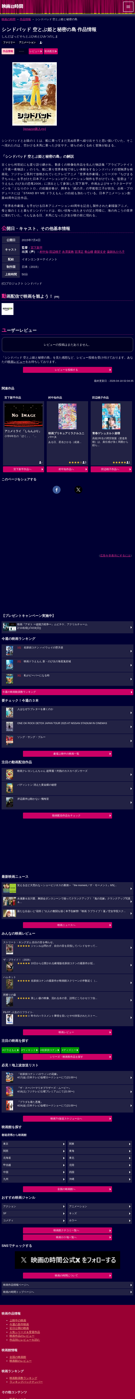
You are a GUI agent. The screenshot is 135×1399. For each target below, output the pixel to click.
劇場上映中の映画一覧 (66, 753)
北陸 (71, 1165)
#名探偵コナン (48, 1050)
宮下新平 (37, 247)
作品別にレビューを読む (25, 1339)
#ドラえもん (9, 1050)
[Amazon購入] (34, 129)
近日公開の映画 (19, 1328)
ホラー (73, 1220)
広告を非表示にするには (115, 555)
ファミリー (9, 42)
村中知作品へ (66, 469)
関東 (71, 1143)
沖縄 (71, 1179)
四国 (71, 1172)
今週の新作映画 (19, 1324)
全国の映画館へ (66, 1189)
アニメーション (27, 42)
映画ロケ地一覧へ (66, 1237)
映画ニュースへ (66, 925)
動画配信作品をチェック (66, 815)
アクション (9, 1206)
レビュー (34, 51)
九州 (5, 1179)
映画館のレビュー (21, 1360)
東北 (71, 1158)
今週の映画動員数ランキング (19, 691)
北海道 (7, 1158)
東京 (5, 1143)
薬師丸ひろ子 (116, 251)
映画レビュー (66, 1032)
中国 (5, 1172)
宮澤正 (79, 251)
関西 (5, 1151)
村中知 (44, 251)
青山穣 (88, 251)
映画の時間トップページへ (18, 1292)
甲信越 (7, 1165)
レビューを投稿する (66, 369)
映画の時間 (8, 19)
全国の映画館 (18, 1357)
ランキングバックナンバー (26, 1381)
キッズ (73, 1213)
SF (4, 1213)
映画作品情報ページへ (16, 1285)
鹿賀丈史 (100, 251)
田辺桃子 (55, 251)
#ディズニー (69, 1050)
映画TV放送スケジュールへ (66, 1118)
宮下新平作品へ (22, 469)
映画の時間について (66, 1275)
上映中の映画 (18, 1320)
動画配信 (50, 51)
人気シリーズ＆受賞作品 (25, 1332)
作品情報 (25, 19)
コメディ (8, 1220)
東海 (71, 1151)
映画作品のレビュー (22, 1335)
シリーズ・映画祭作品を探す (66, 1056)
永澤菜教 (68, 251)
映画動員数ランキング (23, 1378)
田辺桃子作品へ (110, 469)
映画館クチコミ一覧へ (66, 1230)
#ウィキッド (28, 1050)
